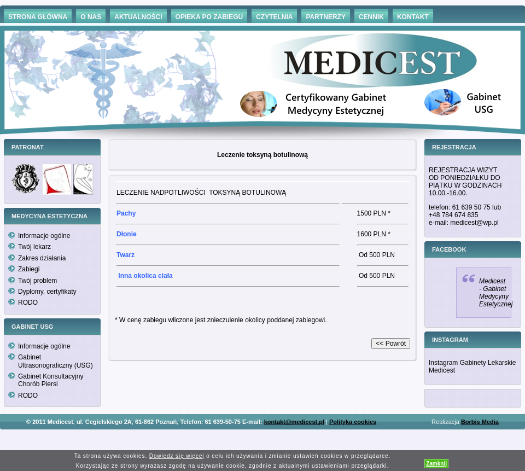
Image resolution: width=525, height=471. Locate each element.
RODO (28, 302)
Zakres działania (42, 258)
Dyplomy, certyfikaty (47, 291)
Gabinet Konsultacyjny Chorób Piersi (50, 380)
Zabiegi (28, 269)
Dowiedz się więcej (177, 456)
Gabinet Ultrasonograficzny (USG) (55, 361)
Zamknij (436, 464)
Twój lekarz (34, 247)
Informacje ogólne (44, 236)
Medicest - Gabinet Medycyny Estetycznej (495, 292)
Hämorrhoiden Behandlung (278, 438)
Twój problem (37, 280)
